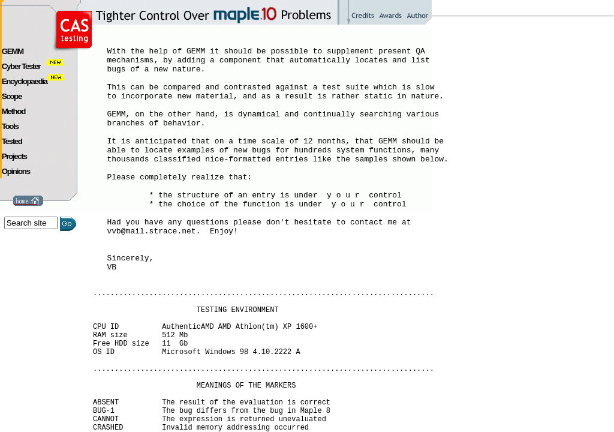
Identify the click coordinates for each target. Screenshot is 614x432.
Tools (10, 126)
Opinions (16, 171)
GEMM (12, 51)
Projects (14, 156)
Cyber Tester (30, 66)
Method (13, 111)
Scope (12, 96)
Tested (12, 141)
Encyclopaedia (33, 81)
